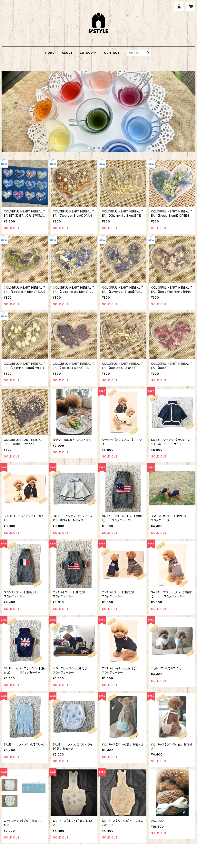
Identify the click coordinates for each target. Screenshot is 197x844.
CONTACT (112, 52)
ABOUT (67, 52)
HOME (49, 52)
